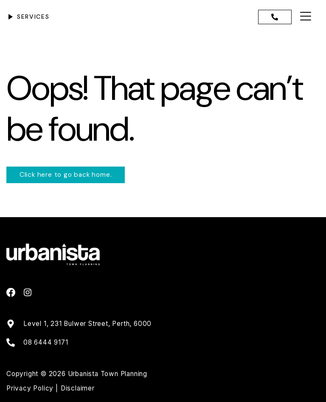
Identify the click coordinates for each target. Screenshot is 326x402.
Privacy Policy (31, 388)
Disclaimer (78, 388)
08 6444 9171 (45, 342)
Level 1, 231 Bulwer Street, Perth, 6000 (87, 324)
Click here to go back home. (66, 174)
